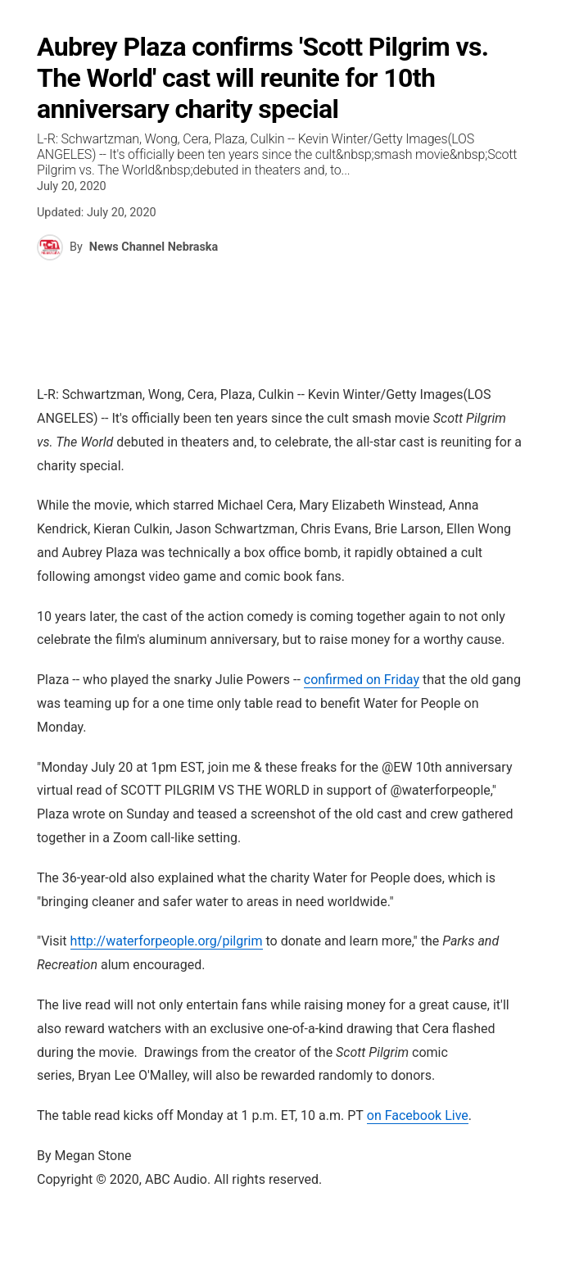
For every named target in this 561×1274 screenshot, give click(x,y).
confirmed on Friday (361, 679)
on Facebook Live (417, 1115)
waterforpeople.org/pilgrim (166, 941)
